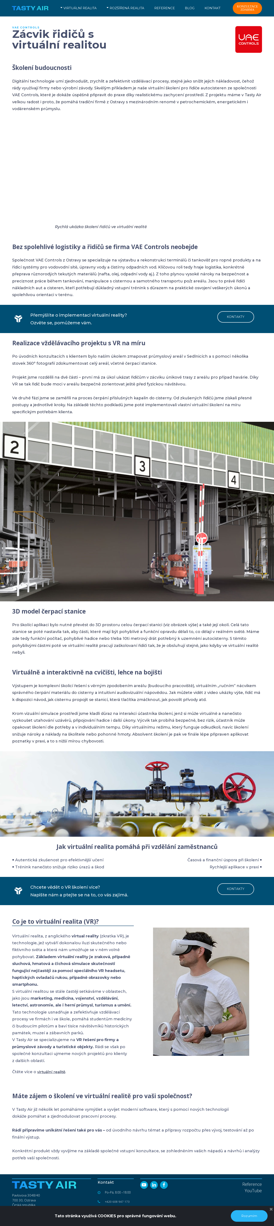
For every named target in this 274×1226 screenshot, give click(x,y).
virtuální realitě (52, 1072)
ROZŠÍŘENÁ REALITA (125, 8)
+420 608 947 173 (117, 1201)
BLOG (189, 8)
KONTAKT (213, 8)
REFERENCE (164, 8)
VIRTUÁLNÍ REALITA (78, 8)
